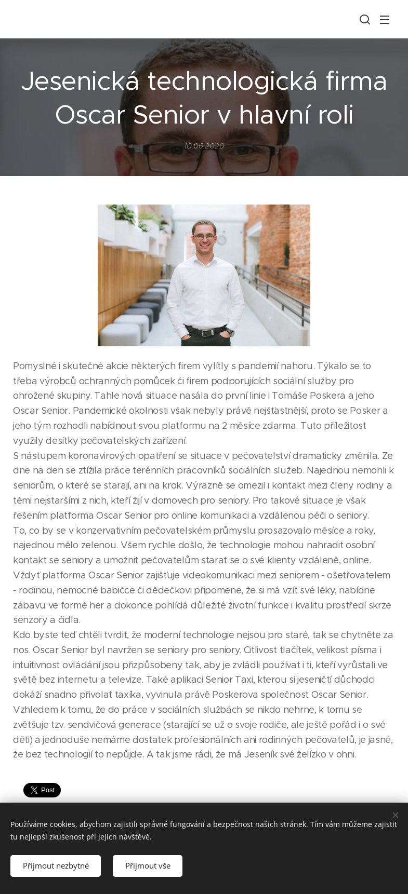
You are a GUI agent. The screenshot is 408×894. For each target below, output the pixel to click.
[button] (363, 19)
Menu (384, 19)
